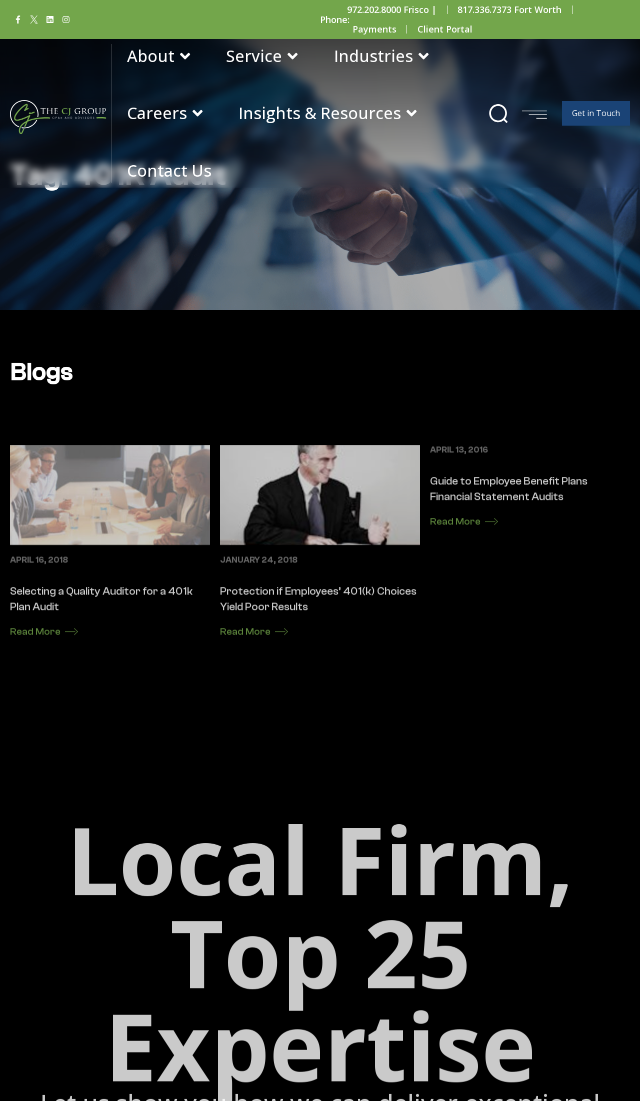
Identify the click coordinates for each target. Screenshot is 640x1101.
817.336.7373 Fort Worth (510, 10)
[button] (498, 114)
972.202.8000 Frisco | (391, 10)
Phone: (335, 20)
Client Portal (445, 29)
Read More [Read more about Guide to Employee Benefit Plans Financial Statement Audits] (455, 646)
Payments (374, 29)
